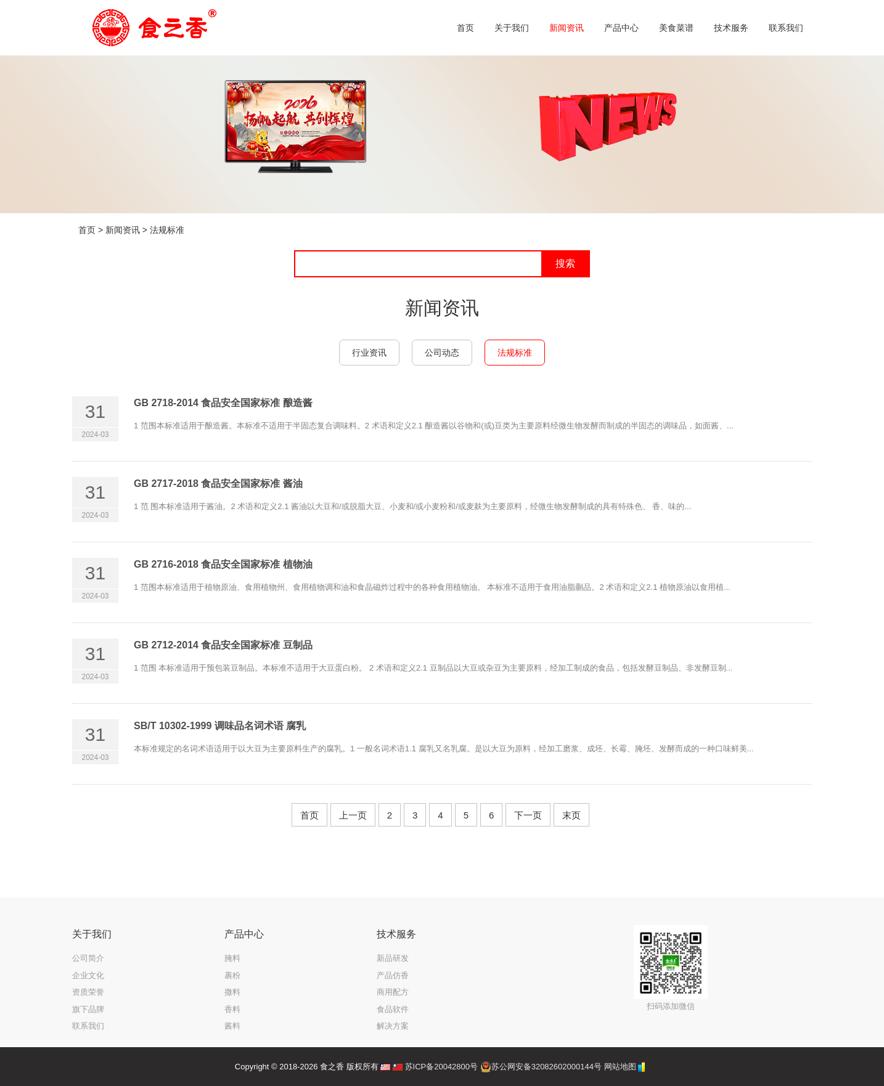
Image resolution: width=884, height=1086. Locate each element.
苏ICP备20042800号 (441, 1066)
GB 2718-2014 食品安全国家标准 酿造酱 (223, 403)
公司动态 (442, 352)
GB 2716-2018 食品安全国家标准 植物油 (223, 564)
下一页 (528, 815)
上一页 (353, 815)
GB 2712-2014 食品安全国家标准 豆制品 (223, 645)
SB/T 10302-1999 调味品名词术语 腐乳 (220, 726)
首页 (87, 230)
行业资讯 (369, 352)
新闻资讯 (122, 230)
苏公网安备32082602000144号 (546, 1066)
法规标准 (167, 230)
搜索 (565, 263)
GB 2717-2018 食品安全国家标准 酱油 (218, 483)
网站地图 (620, 1066)
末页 (571, 815)
